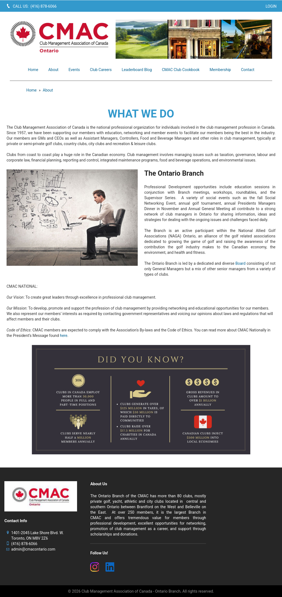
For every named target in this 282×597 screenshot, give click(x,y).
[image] (194, 39)
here (63, 335)
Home (31, 90)
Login (271, 6)
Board (241, 263)
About (48, 90)
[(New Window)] (94, 567)
